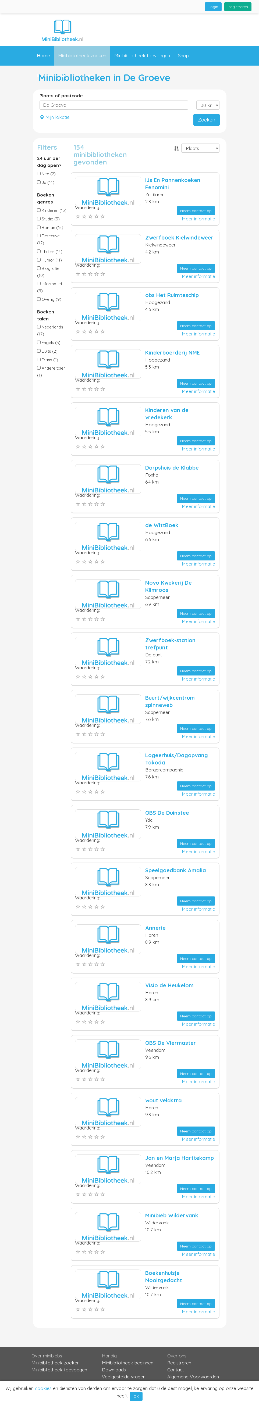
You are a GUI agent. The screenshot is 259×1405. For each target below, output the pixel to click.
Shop (183, 55)
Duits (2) (47, 351)
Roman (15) (50, 227)
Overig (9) (49, 299)
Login (213, 6)
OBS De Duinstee (167, 812)
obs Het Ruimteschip (172, 295)
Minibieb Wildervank (171, 1215)
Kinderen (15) (51, 210)
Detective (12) (48, 239)
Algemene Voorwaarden (193, 1376)
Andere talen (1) (51, 372)
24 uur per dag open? (49, 161)
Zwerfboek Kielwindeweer (179, 237)
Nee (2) (46, 173)
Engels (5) (49, 342)
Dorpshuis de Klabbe (172, 467)
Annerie (155, 927)
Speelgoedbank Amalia (175, 870)
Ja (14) (45, 182)
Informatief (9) (49, 287)
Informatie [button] (51, 76)
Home (43, 55)
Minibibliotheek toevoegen (142, 55)
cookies (43, 1388)
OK (136, 1396)
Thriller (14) (49, 251)
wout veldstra (163, 1100)
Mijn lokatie (55, 117)
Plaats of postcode (61, 95)
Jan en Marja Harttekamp (179, 1157)
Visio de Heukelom (169, 985)
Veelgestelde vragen (124, 1376)
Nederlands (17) (50, 330)
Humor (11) (49, 260)
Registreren (238, 6)
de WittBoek (161, 525)
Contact (84, 75)
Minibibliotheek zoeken (82, 55)
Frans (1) (47, 359)
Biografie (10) (48, 272)
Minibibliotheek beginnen (127, 1362)
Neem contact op (196, 210)
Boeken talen (45, 315)
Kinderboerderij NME (172, 352)
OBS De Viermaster (170, 1042)
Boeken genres (45, 198)
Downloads (114, 1369)
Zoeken (206, 120)
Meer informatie (198, 218)
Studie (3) (48, 218)
